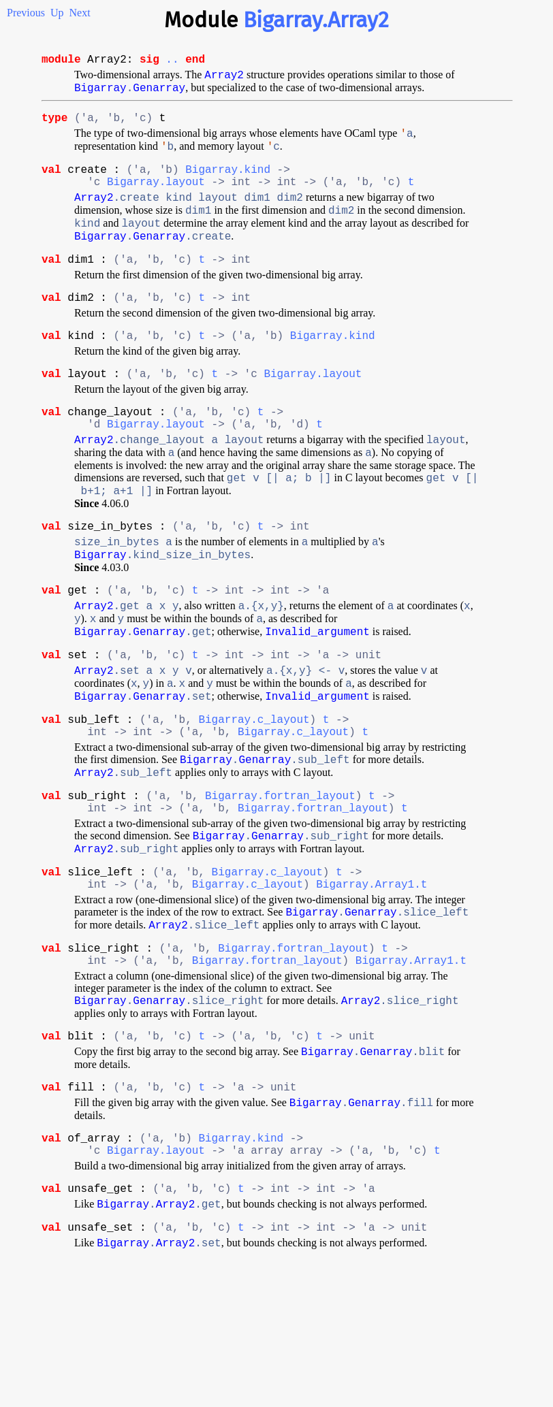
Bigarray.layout (156, 200)
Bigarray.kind (227, 185)
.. (171, 61)
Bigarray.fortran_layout (280, 883)
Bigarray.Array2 (316, 20)
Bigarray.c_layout (253, 797)
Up (57, 12)
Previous (26, 12)
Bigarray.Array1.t (371, 984)
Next (80, 12)
